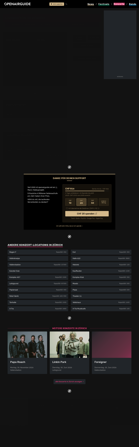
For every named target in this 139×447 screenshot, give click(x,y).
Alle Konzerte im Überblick (49, 435)
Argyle (82, 24)
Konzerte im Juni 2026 (48, 425)
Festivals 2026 (14, 417)
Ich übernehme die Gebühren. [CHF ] (83, 208)
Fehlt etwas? (61, 135)
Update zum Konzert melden (87, 58)
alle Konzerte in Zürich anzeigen (68, 381)
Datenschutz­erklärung (80, 417)
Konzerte (16, 11)
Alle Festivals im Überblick (18, 433)
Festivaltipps (13, 409)
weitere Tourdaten (87, 45)
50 (92, 202)
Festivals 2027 (14, 420)
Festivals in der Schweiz (17, 412)
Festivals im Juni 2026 (17, 422)
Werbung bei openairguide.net (83, 414)
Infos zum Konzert (79, 38)
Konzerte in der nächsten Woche (52, 422)
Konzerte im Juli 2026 (48, 427)
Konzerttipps (44, 409)
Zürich (24, 11)
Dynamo (33, 11)
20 (81, 202)
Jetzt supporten (57, 4)
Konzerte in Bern (46, 414)
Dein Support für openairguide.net (85, 412)
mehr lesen (35, 78)
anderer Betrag (103, 201)
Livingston (42, 11)
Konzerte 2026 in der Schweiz (51, 430)
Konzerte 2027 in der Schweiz (51, 433)
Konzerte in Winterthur (48, 417)
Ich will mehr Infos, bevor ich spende (68, 226)
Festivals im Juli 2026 (16, 425)
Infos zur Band (94, 37)
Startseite (7, 11)
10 (70, 202)
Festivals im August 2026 (18, 427)
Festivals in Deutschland (18, 414)
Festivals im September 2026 (19, 430)
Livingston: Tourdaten (20, 135)
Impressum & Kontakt (79, 420)
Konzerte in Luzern (47, 420)
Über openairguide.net (80, 409)
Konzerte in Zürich (46, 412)
